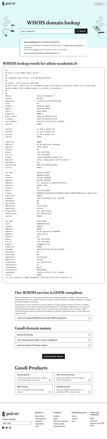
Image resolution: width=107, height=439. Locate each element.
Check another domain (53, 356)
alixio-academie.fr (31, 42)
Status (74, 416)
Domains (56, 416)
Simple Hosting (59, 424)
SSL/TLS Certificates (61, 421)
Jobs (37, 426)
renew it (36, 50)
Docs (73, 421)
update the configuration (73, 45)
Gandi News (39, 424)
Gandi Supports (40, 418)
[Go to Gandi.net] (8, 4)
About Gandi (39, 416)
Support (75, 418)
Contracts (93, 421)
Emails (56, 418)
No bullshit (39, 421)
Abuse (92, 418)
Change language (8, 419)
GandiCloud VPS (59, 426)
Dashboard (99, 4)
